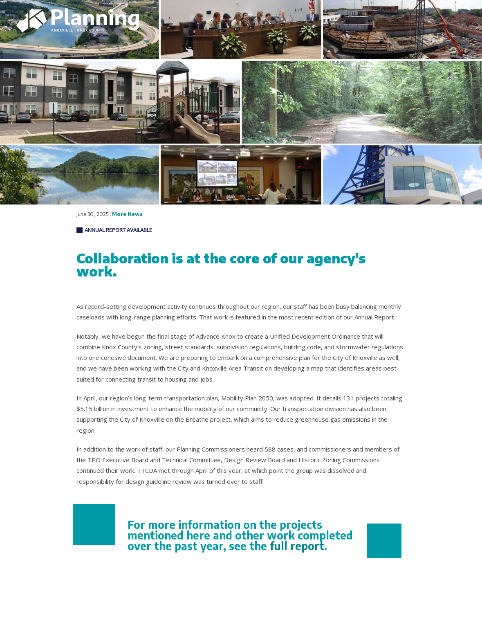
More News (127, 214)
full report (297, 546)
